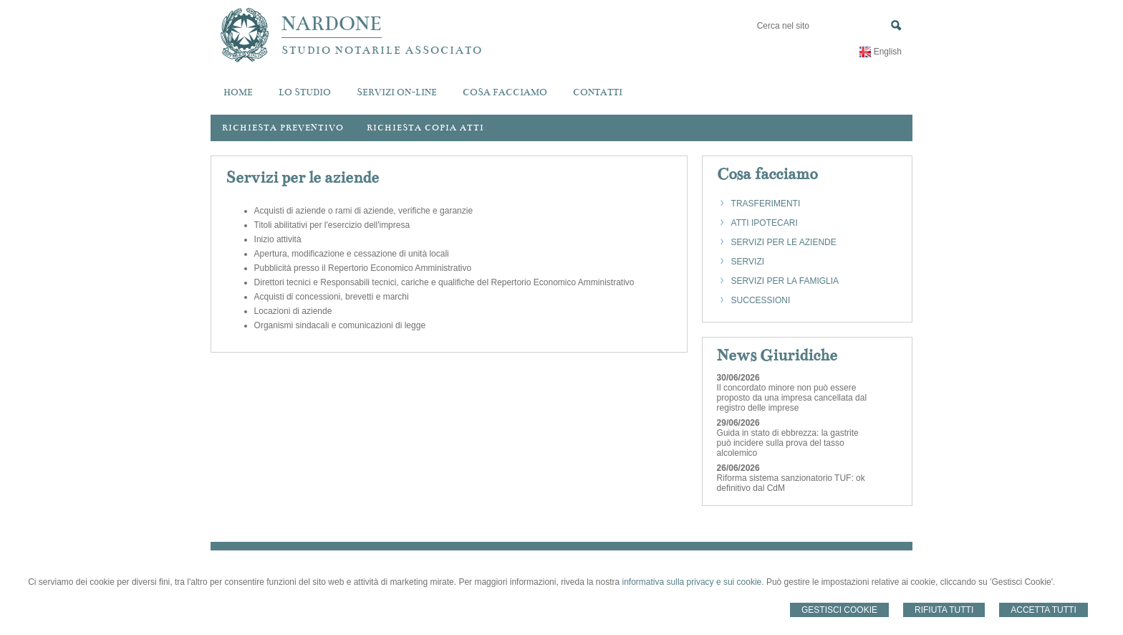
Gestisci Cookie (839, 610)
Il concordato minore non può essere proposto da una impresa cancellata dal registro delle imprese (792, 398)
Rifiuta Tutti (944, 610)
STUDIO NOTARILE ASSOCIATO (382, 50)
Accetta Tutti (1043, 610)
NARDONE (331, 23)
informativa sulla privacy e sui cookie (692, 582)
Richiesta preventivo (283, 128)
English (888, 52)
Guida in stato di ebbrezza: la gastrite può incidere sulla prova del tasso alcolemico (788, 443)
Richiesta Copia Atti (425, 128)
